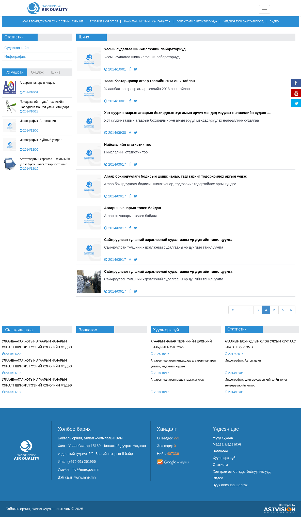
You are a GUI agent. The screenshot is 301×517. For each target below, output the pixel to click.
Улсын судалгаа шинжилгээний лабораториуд (145, 49)
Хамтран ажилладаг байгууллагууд (242, 471)
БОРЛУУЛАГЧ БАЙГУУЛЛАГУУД (197, 21)
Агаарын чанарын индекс (38, 82)
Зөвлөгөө (220, 451)
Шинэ (55, 72)
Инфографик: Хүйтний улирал (41, 140)
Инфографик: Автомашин (38, 121)
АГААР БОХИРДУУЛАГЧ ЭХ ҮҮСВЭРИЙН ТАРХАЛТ (53, 21)
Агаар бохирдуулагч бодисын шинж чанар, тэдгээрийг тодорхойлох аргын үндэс (175, 176)
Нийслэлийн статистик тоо (127, 144)
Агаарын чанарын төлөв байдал (132, 208)
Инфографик (15, 56)
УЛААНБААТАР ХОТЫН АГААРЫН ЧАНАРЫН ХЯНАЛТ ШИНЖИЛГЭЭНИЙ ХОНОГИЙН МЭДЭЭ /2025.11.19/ (37, 347)
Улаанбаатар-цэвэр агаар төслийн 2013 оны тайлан (149, 81)
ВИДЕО (274, 21)
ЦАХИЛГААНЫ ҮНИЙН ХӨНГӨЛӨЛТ (147, 21)
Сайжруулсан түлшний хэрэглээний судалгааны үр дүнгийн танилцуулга (168, 240)
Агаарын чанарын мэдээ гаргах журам (177, 379)
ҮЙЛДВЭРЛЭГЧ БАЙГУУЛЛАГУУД (243, 21)
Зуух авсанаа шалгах (230, 485)
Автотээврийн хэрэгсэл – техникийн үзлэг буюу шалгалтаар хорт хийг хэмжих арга (45, 164)
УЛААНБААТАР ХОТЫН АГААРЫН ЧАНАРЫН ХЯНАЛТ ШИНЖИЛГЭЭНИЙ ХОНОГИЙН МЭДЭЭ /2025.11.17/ (37, 385)
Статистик (221, 465)
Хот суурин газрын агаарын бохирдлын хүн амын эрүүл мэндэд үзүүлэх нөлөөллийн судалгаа (187, 113)
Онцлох (37, 72)
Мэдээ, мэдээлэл (227, 444)
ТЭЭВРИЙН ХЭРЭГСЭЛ (104, 21)
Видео (218, 478)
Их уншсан (14, 72)
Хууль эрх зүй (224, 458)
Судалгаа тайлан (19, 48)
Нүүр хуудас (223, 438)
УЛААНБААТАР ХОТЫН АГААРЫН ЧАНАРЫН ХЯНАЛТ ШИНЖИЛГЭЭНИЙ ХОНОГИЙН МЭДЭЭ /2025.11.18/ (37, 366)
